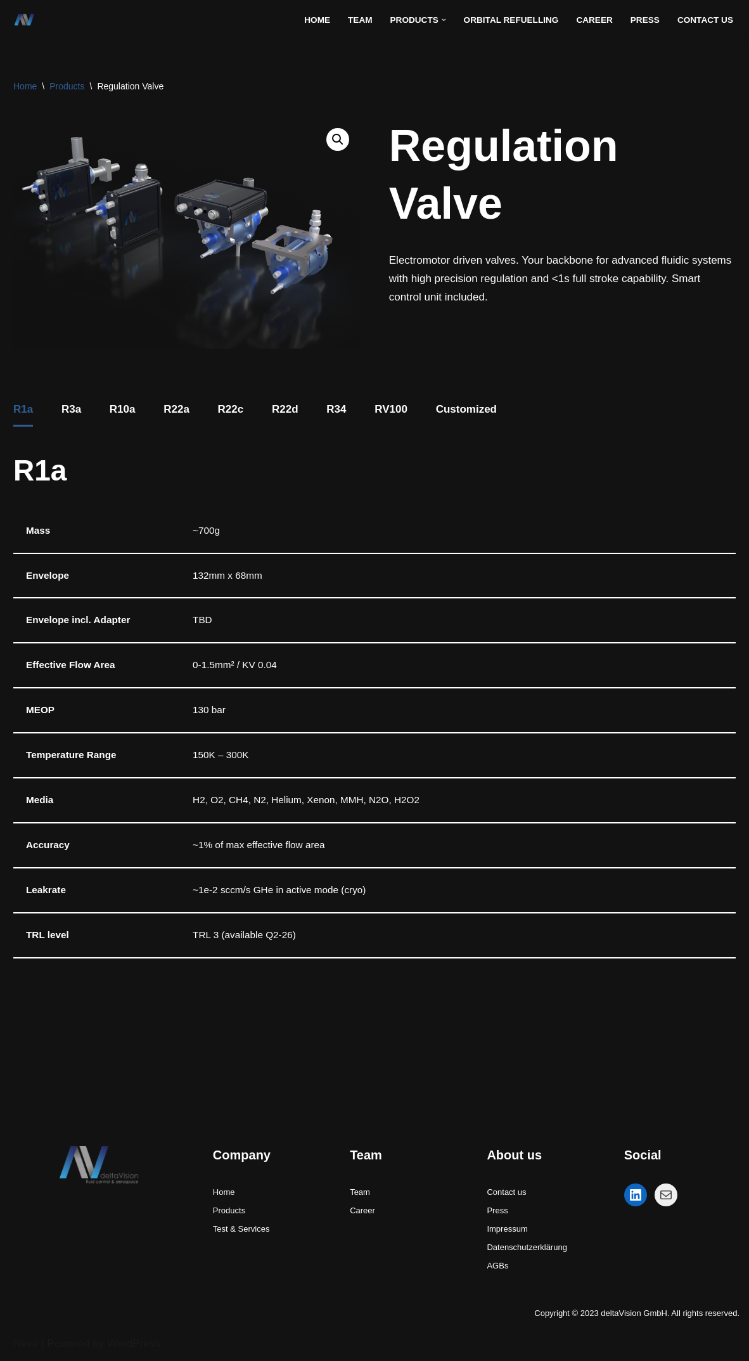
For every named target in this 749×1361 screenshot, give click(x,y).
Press (645, 20)
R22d (285, 409)
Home (317, 20)
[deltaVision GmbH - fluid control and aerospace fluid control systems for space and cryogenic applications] (27, 19)
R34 (336, 409)
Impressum (507, 1229)
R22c (231, 409)
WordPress (133, 1344)
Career (594, 20)
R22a (176, 409)
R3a (71, 409)
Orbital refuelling (511, 20)
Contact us (506, 1192)
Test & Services (241, 1229)
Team (360, 20)
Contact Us (705, 20)
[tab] (23, 411)
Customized (466, 409)
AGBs (497, 1265)
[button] (444, 20)
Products (66, 86)
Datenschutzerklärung (527, 1247)
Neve (26, 1344)
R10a (123, 409)
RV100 (390, 409)
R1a (23, 409)
